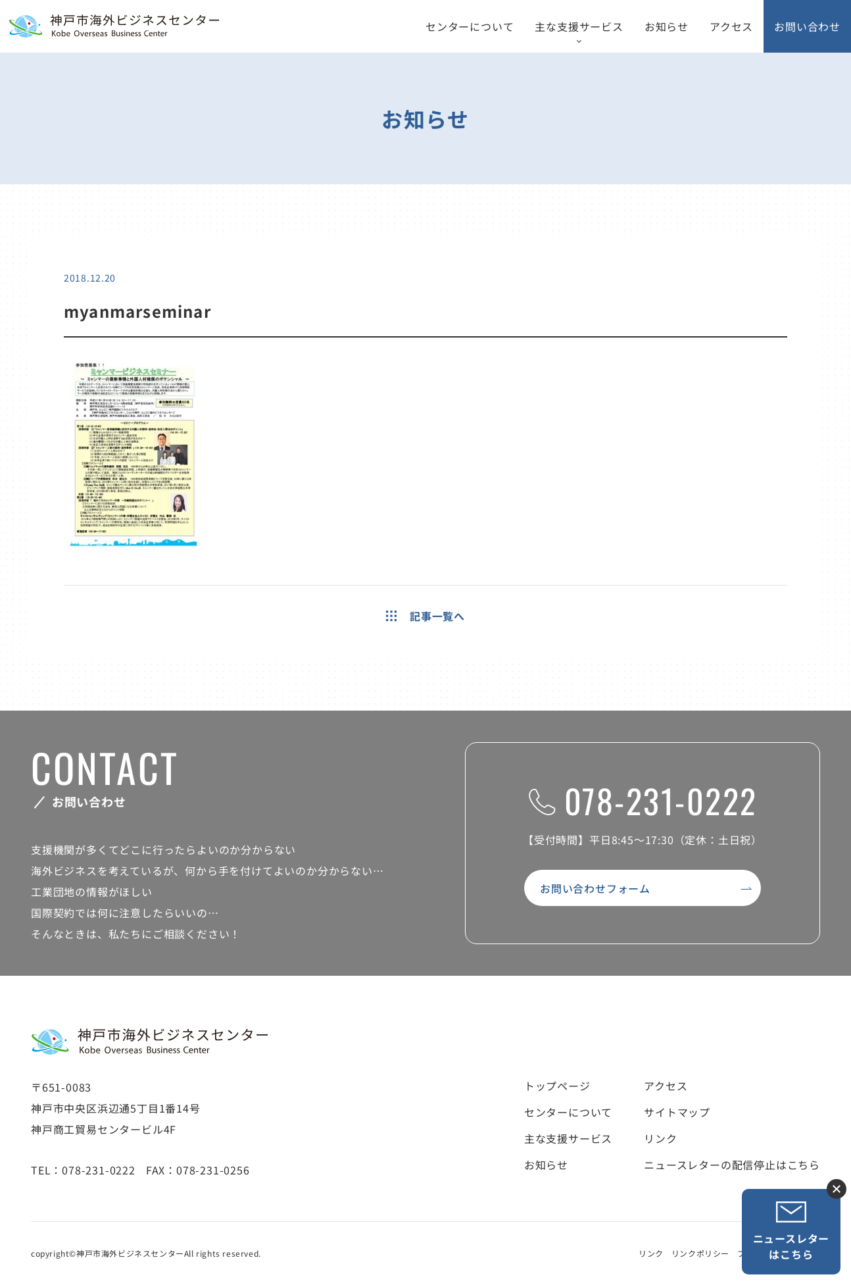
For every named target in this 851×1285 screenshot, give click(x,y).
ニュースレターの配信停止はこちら (732, 1164)
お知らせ (666, 26)
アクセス (731, 26)
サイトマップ (677, 1112)
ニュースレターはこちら (791, 1231)
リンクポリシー (700, 1253)
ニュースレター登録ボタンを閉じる (836, 1189)
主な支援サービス (579, 26)
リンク (660, 1138)
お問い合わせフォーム (595, 888)
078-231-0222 (643, 800)
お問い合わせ (807, 26)
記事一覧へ (425, 616)
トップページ (557, 1086)
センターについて (470, 26)
